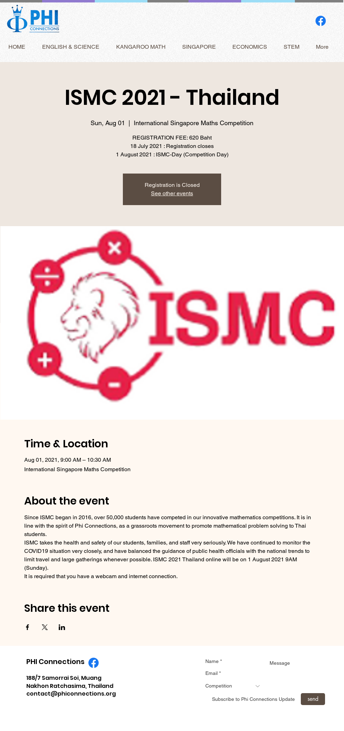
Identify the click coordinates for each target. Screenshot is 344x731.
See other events (172, 193)
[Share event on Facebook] (27, 627)
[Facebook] (321, 21)
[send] (313, 699)
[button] (71, 46)
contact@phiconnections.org (71, 694)
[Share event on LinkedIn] (62, 627)
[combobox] (235, 686)
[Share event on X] (44, 627)
